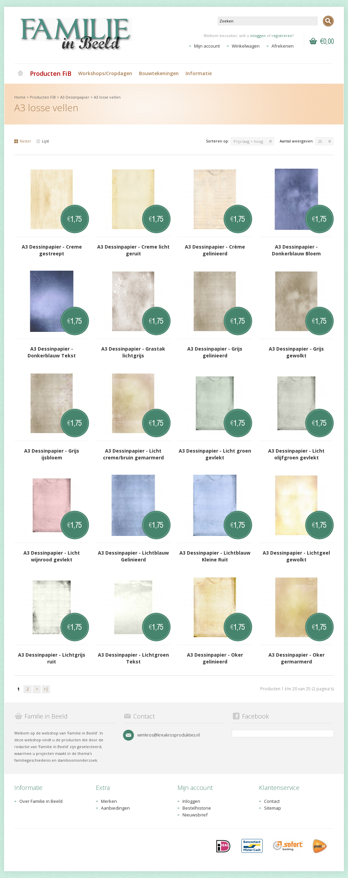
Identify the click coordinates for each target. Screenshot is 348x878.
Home (20, 73)
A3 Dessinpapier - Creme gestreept (52, 250)
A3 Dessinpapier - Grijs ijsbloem (51, 454)
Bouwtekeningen (159, 73)
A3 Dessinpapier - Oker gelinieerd (215, 658)
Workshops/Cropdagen (105, 73)
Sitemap (272, 808)
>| (46, 689)
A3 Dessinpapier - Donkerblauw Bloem (296, 250)
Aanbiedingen (115, 808)
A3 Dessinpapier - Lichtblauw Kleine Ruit (214, 556)
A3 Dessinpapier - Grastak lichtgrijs (133, 352)
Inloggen (191, 801)
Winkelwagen (246, 46)
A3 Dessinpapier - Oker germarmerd (296, 658)
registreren (282, 35)
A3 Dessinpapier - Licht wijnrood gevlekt (51, 556)
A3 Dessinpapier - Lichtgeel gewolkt (296, 556)
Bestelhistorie (196, 808)
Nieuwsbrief (195, 815)
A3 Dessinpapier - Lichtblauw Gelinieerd (133, 556)
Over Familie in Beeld (41, 801)
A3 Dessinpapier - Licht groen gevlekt (215, 454)
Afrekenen (283, 46)
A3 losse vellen (107, 97)
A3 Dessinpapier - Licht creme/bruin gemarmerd (133, 454)
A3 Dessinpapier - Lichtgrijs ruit (51, 658)
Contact (272, 801)
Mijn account (207, 46)
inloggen (258, 35)
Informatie (199, 73)
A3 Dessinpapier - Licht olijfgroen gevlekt (296, 454)
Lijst (42, 140)
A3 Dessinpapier (74, 97)
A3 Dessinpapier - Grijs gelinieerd (214, 352)
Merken (109, 801)
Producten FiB (50, 73)
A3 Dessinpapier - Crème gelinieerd (215, 250)
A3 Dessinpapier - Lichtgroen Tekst (133, 658)
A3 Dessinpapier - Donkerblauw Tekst (52, 352)
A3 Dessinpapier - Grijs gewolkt (296, 352)
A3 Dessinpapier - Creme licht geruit (133, 250)
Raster (22, 140)
